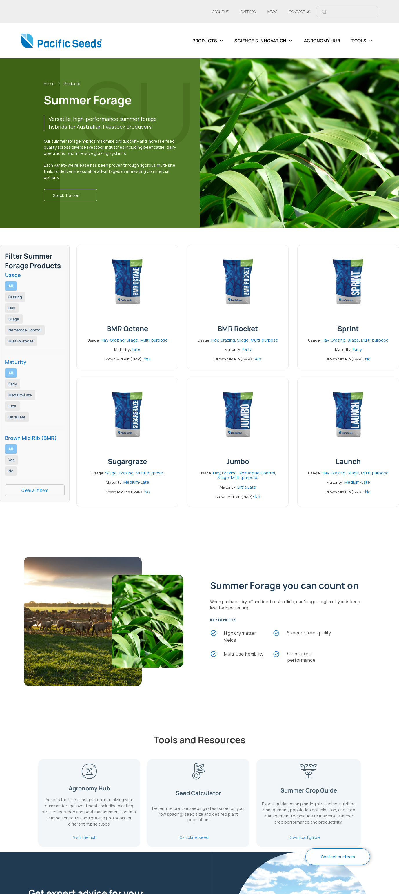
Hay (11, 308)
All (10, 286)
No (10, 471)
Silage (13, 319)
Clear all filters (34, 490)
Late (12, 406)
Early (12, 384)
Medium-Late (20, 395)
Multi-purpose (21, 341)
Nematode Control (24, 330)
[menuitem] (221, 11)
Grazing (15, 297)
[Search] (354, 11)
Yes (11, 460)
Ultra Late (16, 417)
